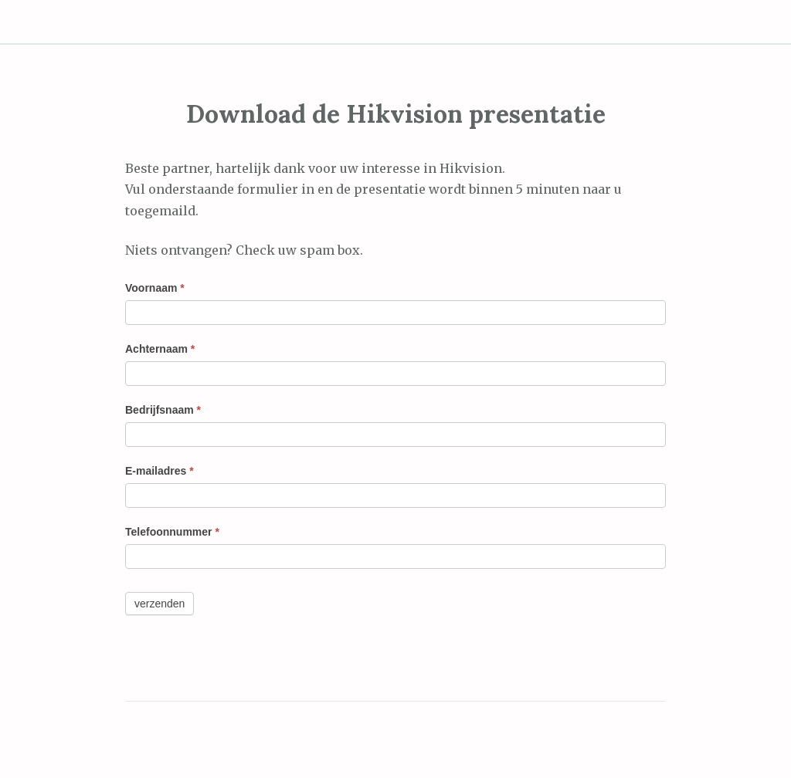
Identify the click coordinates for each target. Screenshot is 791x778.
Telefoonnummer (172, 532)
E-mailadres (159, 471)
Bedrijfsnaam (163, 410)
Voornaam (155, 288)
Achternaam (160, 349)
